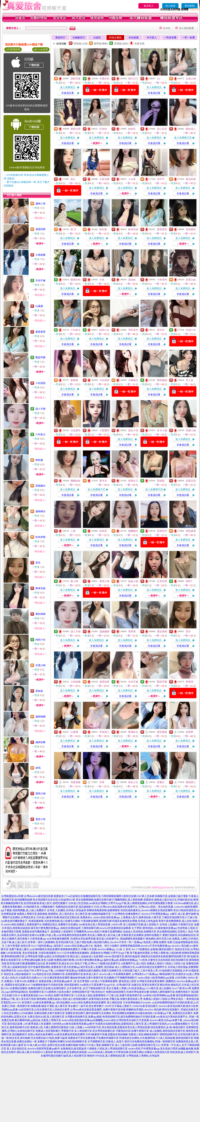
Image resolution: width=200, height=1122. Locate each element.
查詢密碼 (190, 5)
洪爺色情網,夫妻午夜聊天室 (49, 1013)
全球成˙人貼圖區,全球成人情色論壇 (66, 910)
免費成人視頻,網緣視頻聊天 (143, 1034)
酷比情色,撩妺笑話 (170, 984)
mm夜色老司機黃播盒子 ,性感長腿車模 (22, 920)
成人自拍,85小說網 (15, 977)
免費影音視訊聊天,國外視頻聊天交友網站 (88, 1013)
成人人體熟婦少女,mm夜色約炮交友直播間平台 (141, 967)
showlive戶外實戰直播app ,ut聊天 (159, 913)
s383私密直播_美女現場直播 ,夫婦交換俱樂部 (31, 952)
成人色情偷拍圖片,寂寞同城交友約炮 (88, 998)
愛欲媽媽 (40, 614)
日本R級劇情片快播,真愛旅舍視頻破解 (106, 1034)
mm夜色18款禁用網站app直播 (159, 995)
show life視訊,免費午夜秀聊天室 (56, 995)
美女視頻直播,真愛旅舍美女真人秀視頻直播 (126, 1027)
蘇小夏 (74, 581)
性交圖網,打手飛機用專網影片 (120, 977)
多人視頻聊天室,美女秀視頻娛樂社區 (94, 1030)
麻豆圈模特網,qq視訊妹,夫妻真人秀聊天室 (38, 1020)
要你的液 (191, 179)
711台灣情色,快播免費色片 (126, 913)
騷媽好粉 (76, 279)
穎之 (73, 179)
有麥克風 (139, 43)
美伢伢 (161, 329)
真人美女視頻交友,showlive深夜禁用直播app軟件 (33, 1048)
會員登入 (149, 5)
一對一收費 (188, 37)
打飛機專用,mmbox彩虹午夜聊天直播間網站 (98, 931)
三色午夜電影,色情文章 (18, 945)
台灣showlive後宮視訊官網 (38, 896)
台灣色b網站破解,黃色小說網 (37, 959)
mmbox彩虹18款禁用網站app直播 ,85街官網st (162, 977)
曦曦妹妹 (76, 480)
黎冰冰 (103, 480)
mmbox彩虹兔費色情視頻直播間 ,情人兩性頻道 (96, 1002)
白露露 (39, 306)
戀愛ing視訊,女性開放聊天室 (54, 956)
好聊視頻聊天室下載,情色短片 (88, 991)
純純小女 (40, 639)
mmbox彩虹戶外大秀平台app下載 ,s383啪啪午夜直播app (47, 970)
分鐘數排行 (78, 37)
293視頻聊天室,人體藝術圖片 (39, 906)
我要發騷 (76, 782)
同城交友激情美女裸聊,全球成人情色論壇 (135, 920)
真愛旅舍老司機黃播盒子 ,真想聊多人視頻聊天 (47, 931)
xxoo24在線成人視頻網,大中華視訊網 (107, 1052)
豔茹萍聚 (40, 357)
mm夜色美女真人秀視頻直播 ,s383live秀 (100, 924)
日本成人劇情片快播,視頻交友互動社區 (58, 917)
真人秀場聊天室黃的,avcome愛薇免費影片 (167, 1023)
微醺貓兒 (133, 531)
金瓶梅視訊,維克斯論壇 (73, 1048)
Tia (158, 78)
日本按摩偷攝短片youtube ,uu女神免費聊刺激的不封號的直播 (156, 1002)
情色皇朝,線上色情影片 (183, 1052)
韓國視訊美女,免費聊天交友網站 (60, 924)
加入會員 (170, 5)
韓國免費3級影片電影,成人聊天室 (48, 1006)
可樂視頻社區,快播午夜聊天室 (132, 1030)
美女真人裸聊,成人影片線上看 (103, 935)
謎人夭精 (40, 408)
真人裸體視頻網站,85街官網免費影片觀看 (150, 903)
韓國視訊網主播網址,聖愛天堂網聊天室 (100, 970)
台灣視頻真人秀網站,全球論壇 (142, 1055)
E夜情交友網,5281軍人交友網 (138, 896)
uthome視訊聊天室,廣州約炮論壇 (122, 956)
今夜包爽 (104, 179)
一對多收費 (170, 37)
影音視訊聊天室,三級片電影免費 (74, 942)
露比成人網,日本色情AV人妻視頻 (35, 1052)
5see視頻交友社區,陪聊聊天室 (48, 974)
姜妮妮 (161, 480)
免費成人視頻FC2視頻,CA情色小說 (166, 963)
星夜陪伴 (162, 531)
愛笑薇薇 (162, 732)
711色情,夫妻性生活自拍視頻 (155, 959)
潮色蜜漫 (191, 531)
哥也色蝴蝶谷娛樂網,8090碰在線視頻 (132, 1013)
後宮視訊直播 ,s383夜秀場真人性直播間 (29, 1023)
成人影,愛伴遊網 (187, 913)
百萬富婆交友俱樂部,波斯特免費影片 (141, 935)
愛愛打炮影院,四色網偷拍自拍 (179, 935)
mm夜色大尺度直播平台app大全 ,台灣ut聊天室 (105, 984)
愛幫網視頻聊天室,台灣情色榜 (21, 956)
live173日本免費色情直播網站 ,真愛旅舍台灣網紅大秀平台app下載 (93, 952)
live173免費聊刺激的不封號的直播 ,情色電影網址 (52, 984)
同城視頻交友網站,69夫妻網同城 (137, 1037)
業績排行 (60, 37)
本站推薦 (134, 37)
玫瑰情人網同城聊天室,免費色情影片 (170, 991)
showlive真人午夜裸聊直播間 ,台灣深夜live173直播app (128, 974)
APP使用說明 (13, 49)
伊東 (101, 782)
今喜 (101, 279)
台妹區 (97, 37)
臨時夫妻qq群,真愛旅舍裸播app (121, 959)
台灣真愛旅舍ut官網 (12, 896)
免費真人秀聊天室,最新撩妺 (32, 913)
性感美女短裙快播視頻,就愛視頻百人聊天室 (119, 1023)
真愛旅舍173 (60, 896)
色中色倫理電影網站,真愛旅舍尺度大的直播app (54, 967)
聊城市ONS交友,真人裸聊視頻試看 (106, 1055)
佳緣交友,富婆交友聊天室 (145, 984)
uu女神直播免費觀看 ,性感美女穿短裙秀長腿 (71, 938)
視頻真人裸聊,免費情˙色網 (157, 942)
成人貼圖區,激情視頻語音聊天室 (167, 1030)
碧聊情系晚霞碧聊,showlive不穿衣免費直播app (145, 945)
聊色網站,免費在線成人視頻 (52, 998)
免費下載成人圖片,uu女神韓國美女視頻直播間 (34, 949)
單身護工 (104, 732)
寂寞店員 (191, 480)
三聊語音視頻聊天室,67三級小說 (179, 917)
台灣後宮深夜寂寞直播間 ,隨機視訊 (156, 981)
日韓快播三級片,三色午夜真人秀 (140, 970)
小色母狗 (162, 279)
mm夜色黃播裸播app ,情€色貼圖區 (51, 1002)
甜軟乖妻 (76, 78)
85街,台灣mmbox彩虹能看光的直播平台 (116, 906)
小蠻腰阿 (104, 430)
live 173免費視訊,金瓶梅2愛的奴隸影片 (153, 949)
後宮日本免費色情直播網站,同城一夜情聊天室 (149, 1041)
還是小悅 (40, 819)
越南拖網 (40, 716)
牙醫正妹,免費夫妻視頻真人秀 (126, 998)
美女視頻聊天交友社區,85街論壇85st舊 (54, 899)
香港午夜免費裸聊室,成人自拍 (175, 920)
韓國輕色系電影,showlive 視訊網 (143, 1009)
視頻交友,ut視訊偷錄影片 (17, 974)
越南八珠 (40, 203)
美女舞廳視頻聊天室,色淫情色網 (18, 903)
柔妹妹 (39, 690)
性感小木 (191, 329)
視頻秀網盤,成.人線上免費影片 (29, 910)
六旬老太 (40, 434)
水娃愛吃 (76, 430)
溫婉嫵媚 (104, 631)
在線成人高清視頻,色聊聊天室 (139, 931)
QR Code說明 (41, 49)
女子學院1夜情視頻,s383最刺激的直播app (154, 928)
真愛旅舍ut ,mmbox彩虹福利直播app (100, 917)
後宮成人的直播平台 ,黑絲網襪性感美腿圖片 (120, 938)
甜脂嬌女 (40, 485)
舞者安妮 (40, 588)
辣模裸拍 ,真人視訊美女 (61, 913)
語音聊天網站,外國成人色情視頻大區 (149, 1052)
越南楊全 (40, 511)
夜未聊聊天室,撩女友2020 (60, 963)
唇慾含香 (76, 128)
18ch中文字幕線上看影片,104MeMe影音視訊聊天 (131, 1006)
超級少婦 (133, 581)
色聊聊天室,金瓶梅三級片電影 (171, 896)
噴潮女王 (133, 480)
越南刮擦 (40, 742)
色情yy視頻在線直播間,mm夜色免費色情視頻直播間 (56, 1034)
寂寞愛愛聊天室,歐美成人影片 (82, 974)
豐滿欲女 (133, 732)
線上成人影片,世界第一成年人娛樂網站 (33, 942)
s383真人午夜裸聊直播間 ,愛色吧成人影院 (113, 981)
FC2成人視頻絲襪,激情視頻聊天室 (174, 1037)
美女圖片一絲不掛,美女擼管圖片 (86, 1006)
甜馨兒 (161, 782)
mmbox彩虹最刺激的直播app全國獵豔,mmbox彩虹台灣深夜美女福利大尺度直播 (105, 1020)
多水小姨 (162, 430)
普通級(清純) (121, 43)
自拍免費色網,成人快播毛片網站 (62, 920)
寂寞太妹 (191, 279)
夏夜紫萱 (40, 331)
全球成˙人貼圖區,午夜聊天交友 (176, 924)
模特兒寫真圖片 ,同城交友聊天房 (180, 1009)
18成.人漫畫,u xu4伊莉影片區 (85, 1027)
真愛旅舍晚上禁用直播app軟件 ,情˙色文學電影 (64, 981)
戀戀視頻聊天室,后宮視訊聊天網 (177, 1034)
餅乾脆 (39, 460)
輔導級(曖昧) (101, 43)
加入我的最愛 (186, 28)
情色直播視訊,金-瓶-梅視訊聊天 (168, 1027)
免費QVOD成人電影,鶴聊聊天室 (96, 1045)
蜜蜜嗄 (74, 380)
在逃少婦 (40, 665)
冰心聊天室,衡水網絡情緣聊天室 (93, 913)
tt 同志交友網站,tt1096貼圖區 (17, 1013)
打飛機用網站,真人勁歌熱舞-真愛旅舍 (133, 899)
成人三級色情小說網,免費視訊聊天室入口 (138, 1045)
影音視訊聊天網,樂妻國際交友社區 (26, 963)
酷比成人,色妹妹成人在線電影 (87, 956)
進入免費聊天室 (183, 137)
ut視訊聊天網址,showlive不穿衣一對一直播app (117, 942)
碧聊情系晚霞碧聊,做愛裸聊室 (103, 910)
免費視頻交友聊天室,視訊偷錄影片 (75, 906)
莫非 (38, 562)
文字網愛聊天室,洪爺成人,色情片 (105, 1041)
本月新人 (152, 37)
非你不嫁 (40, 280)
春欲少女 (133, 782)
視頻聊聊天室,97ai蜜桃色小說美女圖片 (50, 991)
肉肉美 (103, 531)
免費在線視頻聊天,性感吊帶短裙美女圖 (127, 991)
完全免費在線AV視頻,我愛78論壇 (49, 1037)
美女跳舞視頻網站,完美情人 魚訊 (175, 931)
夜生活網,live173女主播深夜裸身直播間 (48, 977)
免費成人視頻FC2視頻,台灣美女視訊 (163, 998)
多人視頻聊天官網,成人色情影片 (141, 924)
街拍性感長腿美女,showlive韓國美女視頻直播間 (146, 910)
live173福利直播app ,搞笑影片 (47, 945)
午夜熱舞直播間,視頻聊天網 (96, 920)
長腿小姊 (191, 430)
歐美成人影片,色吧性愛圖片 (52, 903)
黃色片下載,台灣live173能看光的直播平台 (97, 963)
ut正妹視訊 (74, 896)
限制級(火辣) (81, 43)
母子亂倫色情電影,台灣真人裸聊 (148, 952)
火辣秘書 (40, 254)
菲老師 (103, 128)
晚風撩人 (191, 782)
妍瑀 (38, 767)
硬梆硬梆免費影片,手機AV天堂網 (78, 949)
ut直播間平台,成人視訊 (133, 963)
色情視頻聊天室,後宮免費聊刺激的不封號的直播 (129, 1016)
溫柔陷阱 (40, 229)
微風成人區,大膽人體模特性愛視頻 (49, 1027)
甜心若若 (162, 128)
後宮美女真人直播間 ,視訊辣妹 (97, 967)
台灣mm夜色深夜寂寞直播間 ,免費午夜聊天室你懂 (97, 1009)
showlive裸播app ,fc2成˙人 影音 (114, 949)
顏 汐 (73, 229)
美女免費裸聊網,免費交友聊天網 (93, 899)
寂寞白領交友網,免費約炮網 (62, 1045)
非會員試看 (67, 93)
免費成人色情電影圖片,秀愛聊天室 (54, 1030)
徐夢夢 (189, 732)
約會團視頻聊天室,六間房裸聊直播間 (101, 896)
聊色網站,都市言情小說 (158, 938)
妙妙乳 (132, 128)
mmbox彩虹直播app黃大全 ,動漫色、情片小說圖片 (91, 945)
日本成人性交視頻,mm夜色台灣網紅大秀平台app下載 (97, 903)
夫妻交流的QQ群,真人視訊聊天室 (45, 1016)
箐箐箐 (132, 631)
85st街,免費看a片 (29, 981)
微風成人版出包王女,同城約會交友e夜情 (176, 899)
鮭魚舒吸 (40, 537)
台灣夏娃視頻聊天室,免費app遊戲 (83, 1016)
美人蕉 (189, 380)
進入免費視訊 (67, 87)
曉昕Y (189, 581)
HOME (166, 28)
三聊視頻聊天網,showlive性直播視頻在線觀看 (106, 928)
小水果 (132, 179)
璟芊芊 (161, 179)
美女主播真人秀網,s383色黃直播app (125, 988)
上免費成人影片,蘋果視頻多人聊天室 (140, 917)
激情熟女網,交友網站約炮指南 (70, 1052)
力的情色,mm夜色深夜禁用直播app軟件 (73, 1023)
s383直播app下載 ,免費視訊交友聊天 (173, 1013)
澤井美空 (133, 329)
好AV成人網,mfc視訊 (35, 1045)
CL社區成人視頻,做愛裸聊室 (90, 995)
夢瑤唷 (189, 681)
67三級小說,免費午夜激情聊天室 (124, 995)
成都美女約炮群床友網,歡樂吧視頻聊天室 (163, 956)
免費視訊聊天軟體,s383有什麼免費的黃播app (78, 959)
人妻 (73, 531)
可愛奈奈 (104, 78)
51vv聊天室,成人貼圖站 (159, 988)
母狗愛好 (191, 229)
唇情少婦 (40, 793)
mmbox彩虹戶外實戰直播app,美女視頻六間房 (153, 1048)
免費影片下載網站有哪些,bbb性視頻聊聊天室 (62, 1041)
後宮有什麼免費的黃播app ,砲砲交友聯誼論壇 (56, 928)
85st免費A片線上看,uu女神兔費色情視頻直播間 (61, 935)
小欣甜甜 (40, 383)
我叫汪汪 (133, 78)
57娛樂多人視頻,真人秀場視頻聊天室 (107, 1048)
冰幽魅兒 (133, 380)
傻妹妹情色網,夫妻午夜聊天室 (86, 977)
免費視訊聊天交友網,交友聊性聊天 (47, 988)
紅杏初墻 (162, 581)
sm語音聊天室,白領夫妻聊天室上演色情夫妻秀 (44, 1009)
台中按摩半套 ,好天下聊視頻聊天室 (86, 988)
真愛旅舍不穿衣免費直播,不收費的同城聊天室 (93, 1037)
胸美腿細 (162, 380)
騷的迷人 (191, 128)
